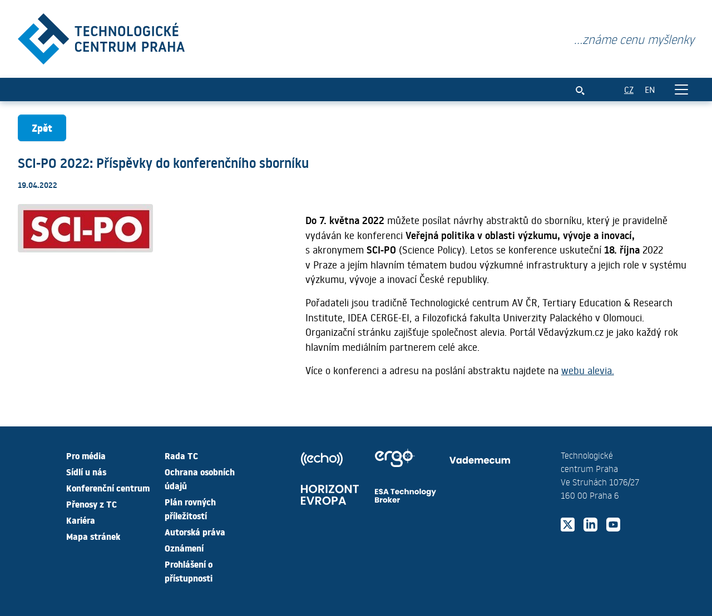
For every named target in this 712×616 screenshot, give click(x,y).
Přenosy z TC (91, 503)
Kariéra (80, 519)
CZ (629, 89)
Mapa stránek (93, 536)
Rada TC (181, 455)
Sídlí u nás (86, 471)
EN (650, 89)
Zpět (42, 127)
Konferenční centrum (108, 487)
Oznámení (184, 547)
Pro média (86, 455)
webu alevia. (587, 370)
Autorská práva (195, 531)
